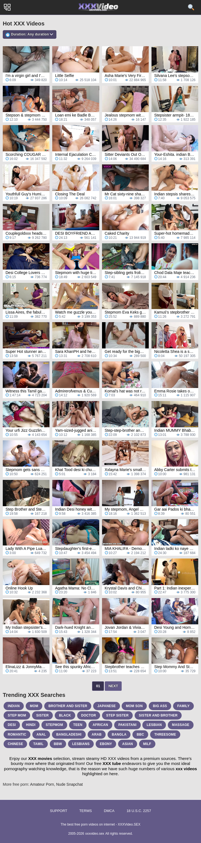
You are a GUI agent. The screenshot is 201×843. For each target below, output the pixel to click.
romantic (17, 734)
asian (127, 744)
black (65, 715)
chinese (15, 744)
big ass (160, 706)
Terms (85, 811)
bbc (140, 734)
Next (113, 686)
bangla (119, 734)
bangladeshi (68, 734)
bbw (58, 744)
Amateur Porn (42, 784)
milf (147, 744)
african (100, 725)
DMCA (109, 811)
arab (97, 734)
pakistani (127, 725)
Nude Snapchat (69, 784)
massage (180, 725)
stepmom (54, 725)
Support (58, 811)
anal (41, 734)
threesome (165, 734)
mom (34, 706)
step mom (17, 715)
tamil (38, 744)
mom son (134, 706)
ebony (106, 744)
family (183, 706)
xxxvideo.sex (94, 834)
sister (42, 715)
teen (77, 725)
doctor (88, 715)
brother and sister (67, 706)
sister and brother (158, 715)
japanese (106, 706)
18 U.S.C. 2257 (139, 811)
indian (14, 706)
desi (12, 725)
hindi (30, 725)
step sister (117, 715)
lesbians (81, 744)
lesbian (154, 725)
